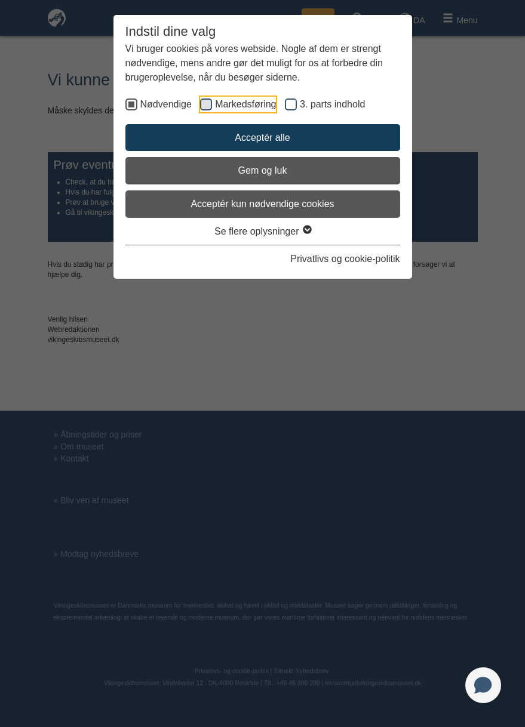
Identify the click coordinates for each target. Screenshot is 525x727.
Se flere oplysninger (262, 231)
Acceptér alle (262, 138)
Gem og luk (262, 170)
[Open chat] (483, 685)
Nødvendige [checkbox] (166, 104)
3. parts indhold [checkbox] (332, 104)
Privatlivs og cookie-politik (345, 259)
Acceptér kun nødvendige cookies (262, 204)
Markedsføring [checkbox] (245, 104)
